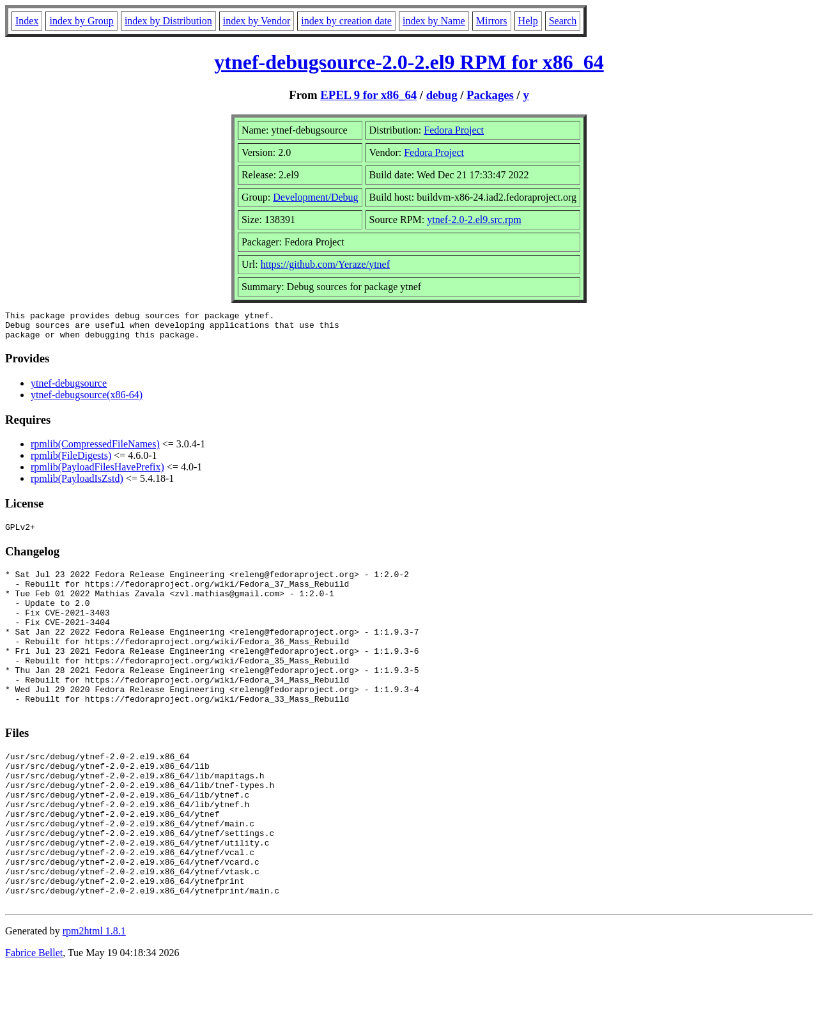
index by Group (81, 20)
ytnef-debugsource (69, 388)
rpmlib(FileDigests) (71, 461)
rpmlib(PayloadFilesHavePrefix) (97, 472)
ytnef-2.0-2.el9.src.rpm (474, 219)
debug (442, 95)
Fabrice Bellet (34, 1019)
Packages (490, 95)
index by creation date (346, 20)
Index (26, 20)
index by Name (434, 20)
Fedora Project (454, 130)
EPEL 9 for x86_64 (368, 95)
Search (563, 20)
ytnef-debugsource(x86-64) (87, 400)
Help (528, 20)
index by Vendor (256, 20)
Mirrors (491, 20)
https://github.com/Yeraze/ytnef (325, 264)
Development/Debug (315, 197)
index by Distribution (168, 20)
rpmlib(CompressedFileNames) (95, 449)
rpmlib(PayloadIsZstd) (77, 484)
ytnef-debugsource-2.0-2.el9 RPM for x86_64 (408, 61)
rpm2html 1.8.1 (94, 998)
